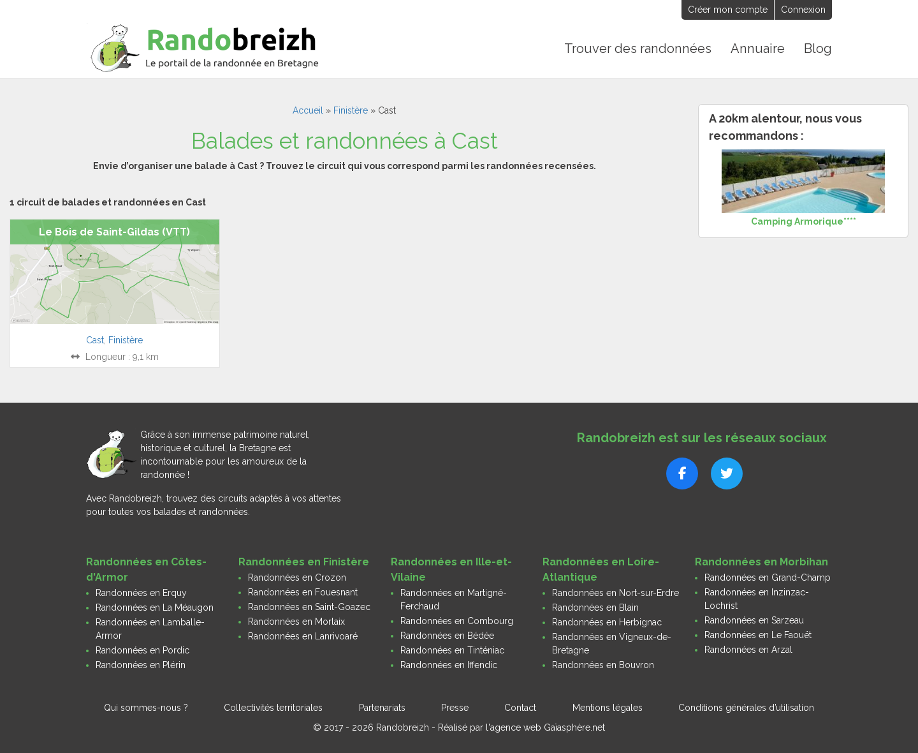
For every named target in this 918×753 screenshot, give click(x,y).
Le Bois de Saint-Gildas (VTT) (114, 231)
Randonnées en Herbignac (607, 621)
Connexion (803, 9)
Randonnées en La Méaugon (155, 607)
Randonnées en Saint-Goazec (309, 606)
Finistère (350, 110)
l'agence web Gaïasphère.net (545, 727)
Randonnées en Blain (595, 607)
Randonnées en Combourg (456, 620)
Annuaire (758, 48)
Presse (455, 707)
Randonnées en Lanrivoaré (303, 635)
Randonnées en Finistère (303, 561)
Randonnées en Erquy (141, 592)
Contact (520, 707)
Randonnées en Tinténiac (452, 650)
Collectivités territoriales (273, 707)
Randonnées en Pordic (142, 650)
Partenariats (382, 707)
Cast (95, 339)
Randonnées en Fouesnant (303, 591)
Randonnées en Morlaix (296, 621)
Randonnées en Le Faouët (758, 634)
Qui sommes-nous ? (146, 707)
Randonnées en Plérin (141, 664)
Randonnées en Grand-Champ (767, 577)
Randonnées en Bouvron (603, 664)
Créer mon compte (728, 9)
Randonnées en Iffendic (448, 664)
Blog (818, 48)
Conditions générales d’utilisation (746, 707)
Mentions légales (607, 707)
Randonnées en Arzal (748, 649)
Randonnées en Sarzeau (754, 620)
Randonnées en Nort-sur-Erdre (615, 592)
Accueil (308, 110)
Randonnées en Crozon (297, 577)
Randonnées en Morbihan (761, 561)
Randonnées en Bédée (447, 635)
